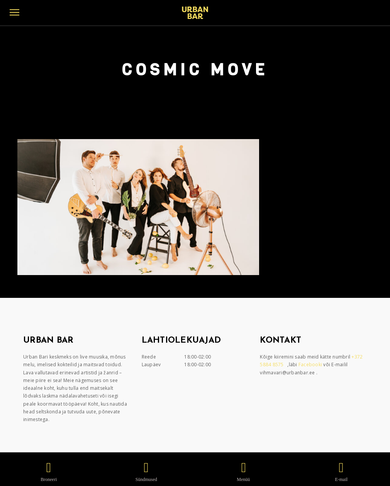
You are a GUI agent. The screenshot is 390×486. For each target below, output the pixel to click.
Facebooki (311, 364)
